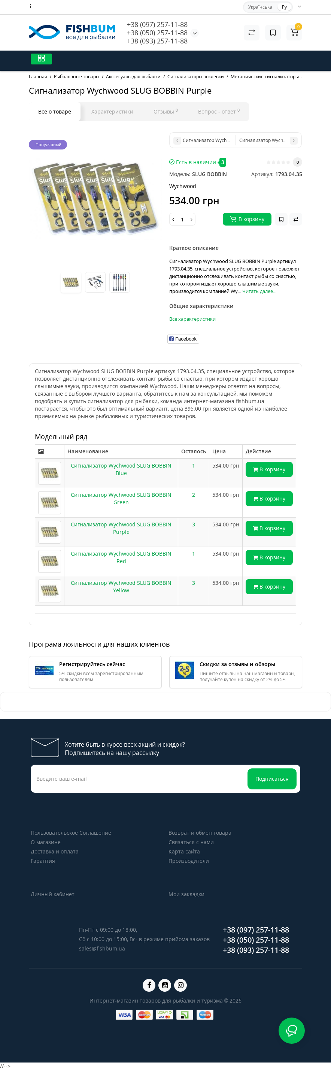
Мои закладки (186, 894)
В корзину (269, 469)
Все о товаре (54, 111)
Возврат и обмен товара (199, 832)
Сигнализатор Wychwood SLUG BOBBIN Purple (121, 528)
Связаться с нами (191, 842)
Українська (260, 7)
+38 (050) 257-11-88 (157, 32)
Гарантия (43, 860)
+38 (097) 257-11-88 (157, 24)
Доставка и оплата (55, 851)
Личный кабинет (53, 894)
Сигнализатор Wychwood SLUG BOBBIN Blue (121, 469)
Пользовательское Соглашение (71, 832)
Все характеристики (192, 318)
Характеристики (112, 111)
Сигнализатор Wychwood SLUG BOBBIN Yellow (121, 586)
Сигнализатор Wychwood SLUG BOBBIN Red (121, 557)
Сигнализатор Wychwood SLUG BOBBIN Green (121, 498)
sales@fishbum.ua (102, 948)
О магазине (46, 842)
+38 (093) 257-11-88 (157, 40)
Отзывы (166, 111)
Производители (188, 860)
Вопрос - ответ (219, 111)
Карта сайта (184, 851)
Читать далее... (259, 291)
